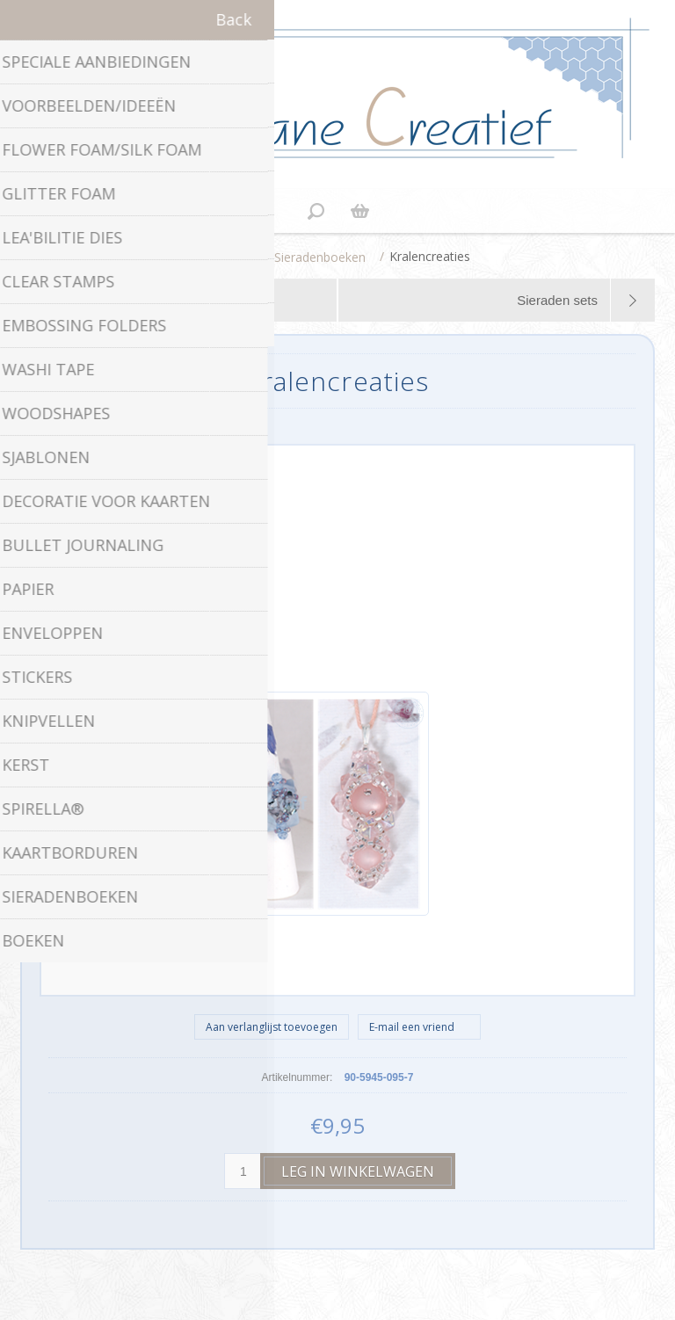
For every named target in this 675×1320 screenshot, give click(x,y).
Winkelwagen (359, 211)
